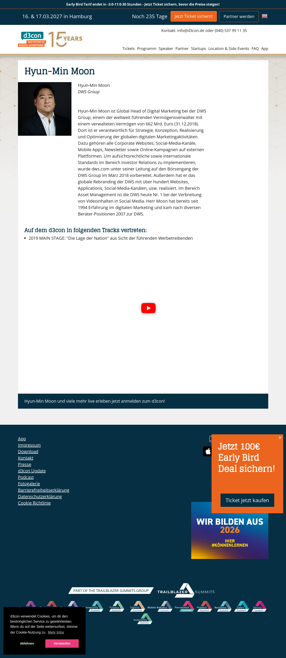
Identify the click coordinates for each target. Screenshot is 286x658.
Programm (146, 48)
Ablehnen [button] (27, 643)
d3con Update (32, 471)
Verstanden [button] (62, 643)
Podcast (26, 477)
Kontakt (25, 458)
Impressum (29, 445)
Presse (24, 464)
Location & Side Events (228, 48)
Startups (198, 48)
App (264, 48)
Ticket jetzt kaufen (247, 500)
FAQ (255, 48)
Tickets (128, 48)
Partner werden (239, 16)
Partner (182, 48)
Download (28, 451)
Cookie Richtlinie (34, 503)
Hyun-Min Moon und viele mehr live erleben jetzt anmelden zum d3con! (94, 401)
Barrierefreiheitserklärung (43, 490)
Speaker (166, 48)
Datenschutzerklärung (40, 496)
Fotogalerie (29, 483)
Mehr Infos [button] (56, 632)
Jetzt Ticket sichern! (194, 16)
